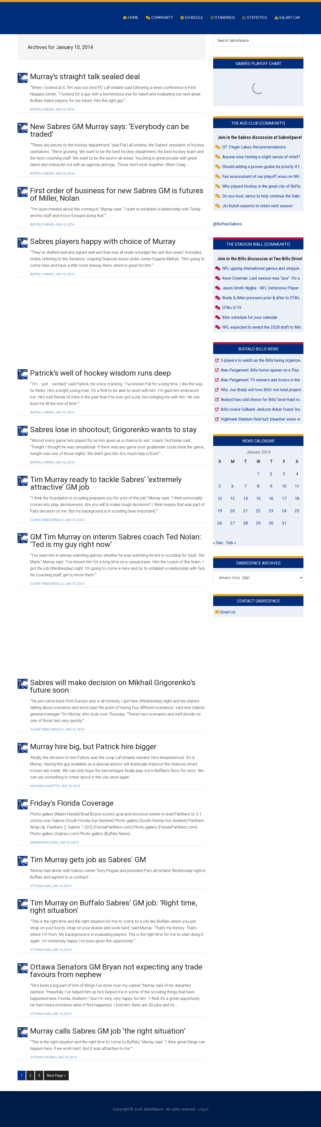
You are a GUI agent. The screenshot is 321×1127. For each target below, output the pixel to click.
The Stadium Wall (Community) (258, 244)
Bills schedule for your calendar (249, 317)
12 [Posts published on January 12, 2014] (219, 498)
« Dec (218, 543)
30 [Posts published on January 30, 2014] (271, 523)
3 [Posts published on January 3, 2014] (284, 474)
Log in (203, 1109)
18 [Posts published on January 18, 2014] (297, 498)
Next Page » (56, 1075)
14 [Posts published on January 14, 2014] (245, 498)
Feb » (231, 543)
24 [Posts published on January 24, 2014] (284, 511)
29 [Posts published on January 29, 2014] (258, 523)
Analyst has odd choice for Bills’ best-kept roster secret (270, 399)
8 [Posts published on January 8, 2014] (258, 486)
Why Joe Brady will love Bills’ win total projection (263, 390)
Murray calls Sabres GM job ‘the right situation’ (107, 1031)
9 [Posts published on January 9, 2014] (271, 486)
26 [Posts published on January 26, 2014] (219, 523)
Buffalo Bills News (258, 349)
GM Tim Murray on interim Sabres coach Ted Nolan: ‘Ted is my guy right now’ (115, 541)
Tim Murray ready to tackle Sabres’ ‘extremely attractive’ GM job (106, 483)
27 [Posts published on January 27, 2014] (232, 523)
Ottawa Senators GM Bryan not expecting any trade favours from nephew (116, 971)
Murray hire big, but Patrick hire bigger (93, 746)
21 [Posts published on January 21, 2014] (245, 511)
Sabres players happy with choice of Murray (103, 241)
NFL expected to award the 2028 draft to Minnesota (267, 327)
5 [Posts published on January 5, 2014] (219, 486)
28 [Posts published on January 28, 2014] (245, 523)
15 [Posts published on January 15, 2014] (258, 498)
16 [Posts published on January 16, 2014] (271, 498)
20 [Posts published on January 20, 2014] (232, 511)
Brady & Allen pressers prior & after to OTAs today (266, 298)
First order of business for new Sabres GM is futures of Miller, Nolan (116, 194)
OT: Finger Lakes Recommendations (254, 147)
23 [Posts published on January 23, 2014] (271, 511)
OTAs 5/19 (231, 307)
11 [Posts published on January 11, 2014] (297, 486)
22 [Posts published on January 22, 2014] (258, 511)
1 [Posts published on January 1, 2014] (258, 474)
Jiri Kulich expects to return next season (257, 206)
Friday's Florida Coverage (72, 803)
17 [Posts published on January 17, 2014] (284, 498)
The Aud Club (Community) (258, 123)
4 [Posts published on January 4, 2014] (297, 474)
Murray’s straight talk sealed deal (85, 76)
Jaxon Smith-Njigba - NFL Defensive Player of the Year (270, 288)
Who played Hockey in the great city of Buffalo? (263, 186)
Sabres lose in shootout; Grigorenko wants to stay (113, 429)
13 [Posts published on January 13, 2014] (232, 498)
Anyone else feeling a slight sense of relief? (261, 157)
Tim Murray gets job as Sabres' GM (88, 859)
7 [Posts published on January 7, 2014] (245, 486)
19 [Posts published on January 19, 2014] (219, 511)
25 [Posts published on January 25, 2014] (297, 511)
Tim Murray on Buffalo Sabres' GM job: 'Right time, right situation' (113, 907)
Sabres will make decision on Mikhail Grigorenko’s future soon (112, 687)
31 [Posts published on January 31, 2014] (284, 523)
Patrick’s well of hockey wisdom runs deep (100, 373)
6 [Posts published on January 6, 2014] (232, 486)
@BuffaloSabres (227, 224)
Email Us (225, 612)
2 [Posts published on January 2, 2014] (271, 474)
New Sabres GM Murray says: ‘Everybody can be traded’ (109, 130)
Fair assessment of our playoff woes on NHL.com (266, 177)
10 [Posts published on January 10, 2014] (284, 486)
